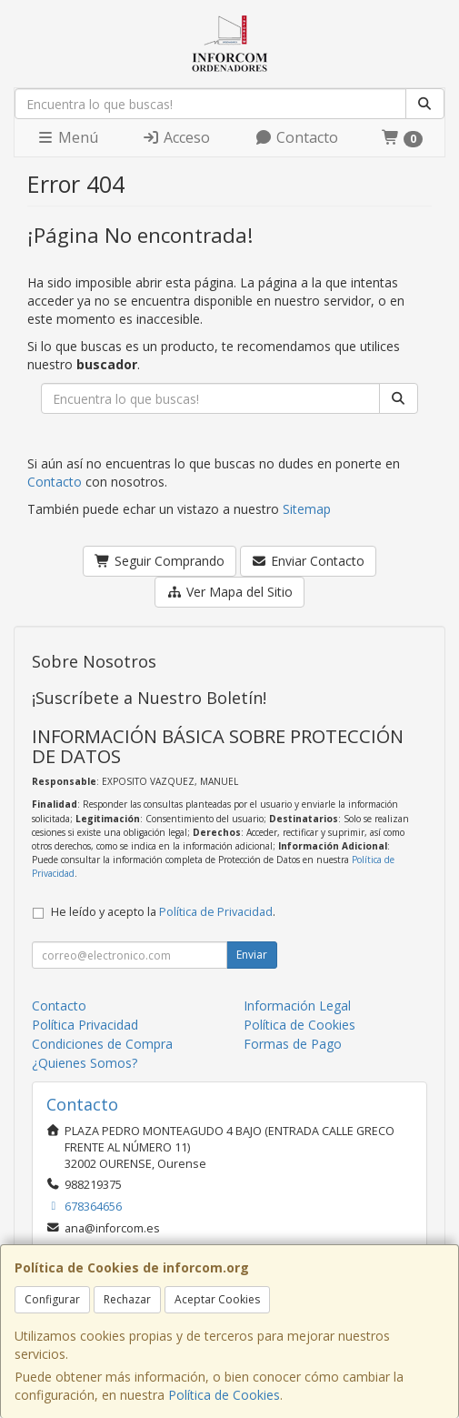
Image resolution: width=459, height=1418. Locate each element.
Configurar (52, 1299)
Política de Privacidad (216, 912)
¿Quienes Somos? (84, 1062)
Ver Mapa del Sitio (229, 591)
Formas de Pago (293, 1043)
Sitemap (307, 509)
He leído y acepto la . (163, 912)
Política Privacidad (85, 1024)
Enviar (251, 954)
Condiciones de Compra (102, 1043)
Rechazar (127, 1299)
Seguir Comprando (160, 560)
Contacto (296, 137)
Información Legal (297, 1005)
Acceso (176, 137)
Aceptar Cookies (217, 1299)
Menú (67, 137)
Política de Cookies (224, 1394)
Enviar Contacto (308, 560)
